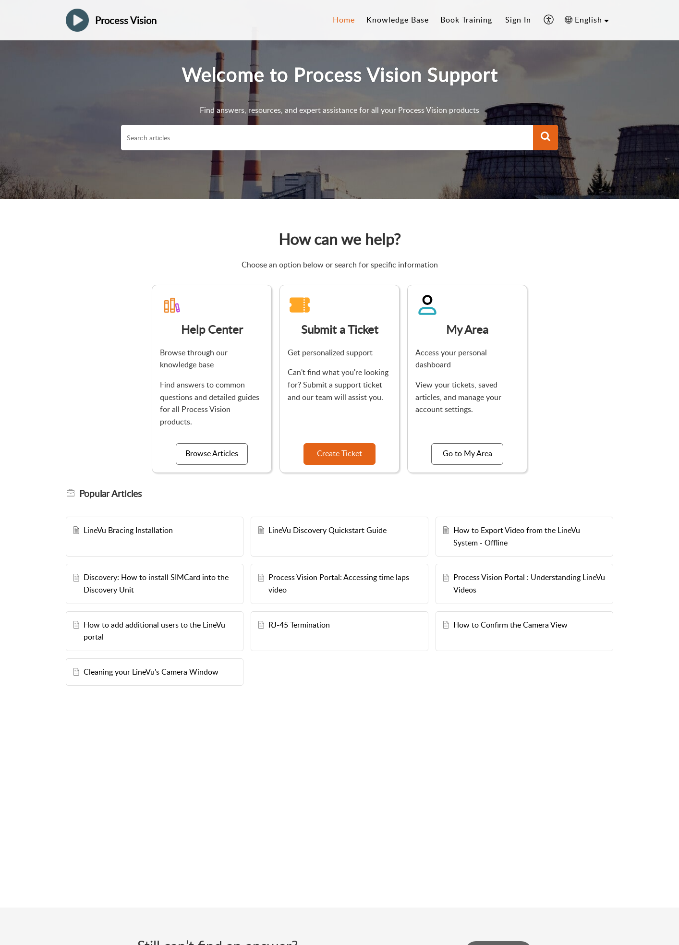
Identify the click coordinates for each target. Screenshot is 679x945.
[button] (549, 20)
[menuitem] (518, 20)
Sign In (518, 19)
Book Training (466, 19)
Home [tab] (344, 19)
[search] (327, 138)
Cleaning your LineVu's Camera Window (151, 671)
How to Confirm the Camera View (510, 624)
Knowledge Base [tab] (397, 19)
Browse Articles (211, 453)
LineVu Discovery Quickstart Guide (327, 530)
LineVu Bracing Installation (128, 530)
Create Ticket (339, 453)
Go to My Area (467, 453)
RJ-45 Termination (299, 624)
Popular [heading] (110, 493)
